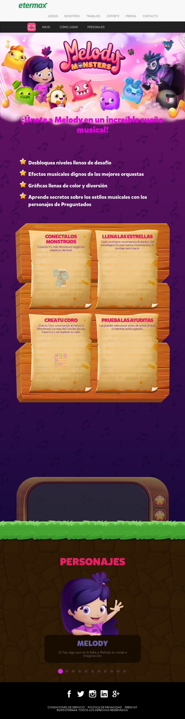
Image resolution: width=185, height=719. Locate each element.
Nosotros (72, 16)
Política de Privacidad (105, 707)
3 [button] (73, 672)
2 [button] (67, 672)
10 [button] (118, 672)
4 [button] (80, 672)
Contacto (150, 16)
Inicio (46, 27)
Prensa (131, 16)
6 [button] (92, 672)
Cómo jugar (69, 27)
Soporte (113, 16)
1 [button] (60, 672)
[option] (92, 620)
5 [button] (86, 672)
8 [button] (105, 672)
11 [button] (125, 672)
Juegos (53, 16)
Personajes (96, 27)
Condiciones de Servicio (66, 707)
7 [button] (99, 672)
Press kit (131, 707)
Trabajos (93, 16)
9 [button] (112, 672)
